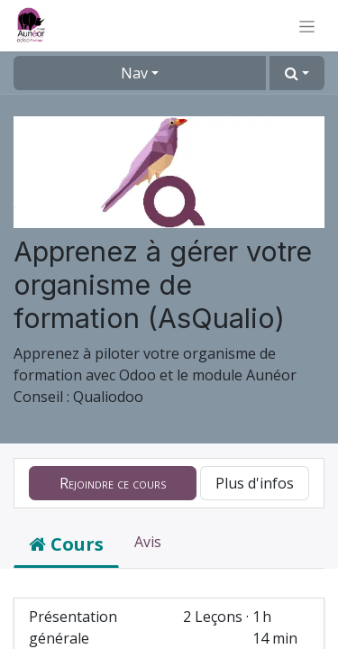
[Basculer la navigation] (306, 25)
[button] (296, 73)
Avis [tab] (147, 542)
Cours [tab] (66, 544)
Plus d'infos (254, 483)
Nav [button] (134, 73)
